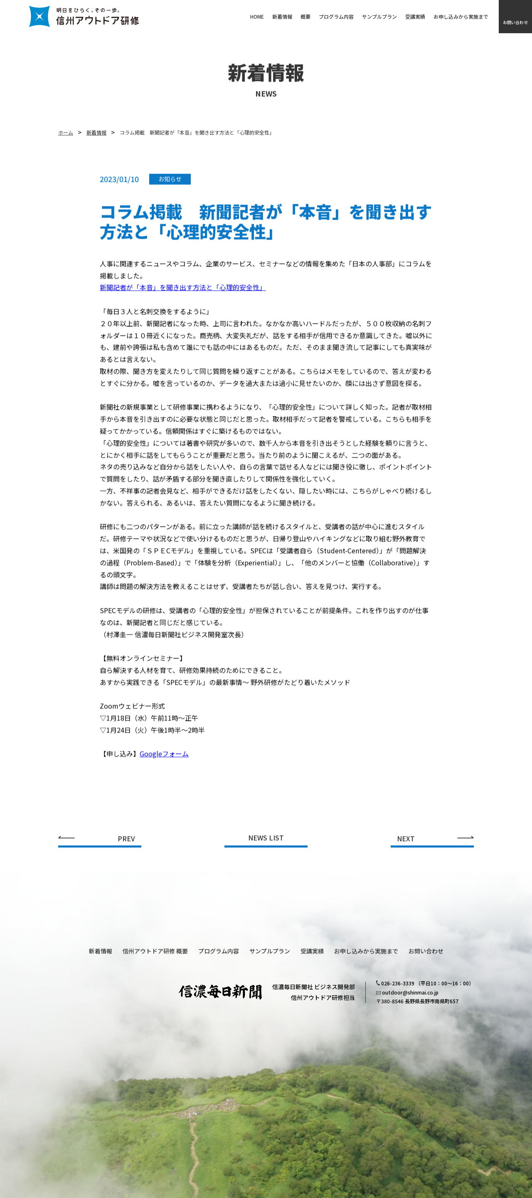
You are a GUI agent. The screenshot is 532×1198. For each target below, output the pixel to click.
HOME (257, 16)
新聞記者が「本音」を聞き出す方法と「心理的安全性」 (183, 293)
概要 (305, 16)
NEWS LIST (266, 838)
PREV (126, 838)
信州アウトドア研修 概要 (155, 951)
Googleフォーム (164, 759)
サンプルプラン (379, 16)
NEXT (406, 838)
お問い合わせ (515, 22)
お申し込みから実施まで (460, 16)
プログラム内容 (336, 16)
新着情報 (282, 16)
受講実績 (415, 16)
